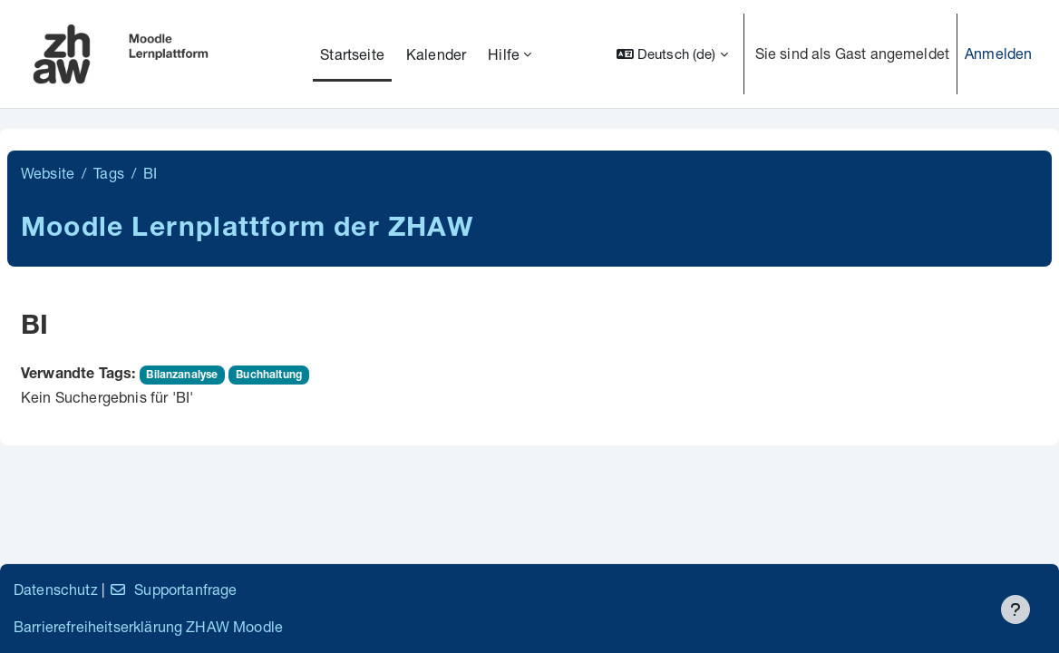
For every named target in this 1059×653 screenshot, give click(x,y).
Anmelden (998, 53)
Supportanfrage (173, 589)
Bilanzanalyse (182, 375)
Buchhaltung (269, 375)
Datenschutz (56, 589)
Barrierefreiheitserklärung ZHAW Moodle (148, 626)
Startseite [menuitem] (352, 54)
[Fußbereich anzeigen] (1015, 609)
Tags (108, 172)
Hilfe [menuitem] (504, 54)
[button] (672, 54)
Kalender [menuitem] (436, 54)
